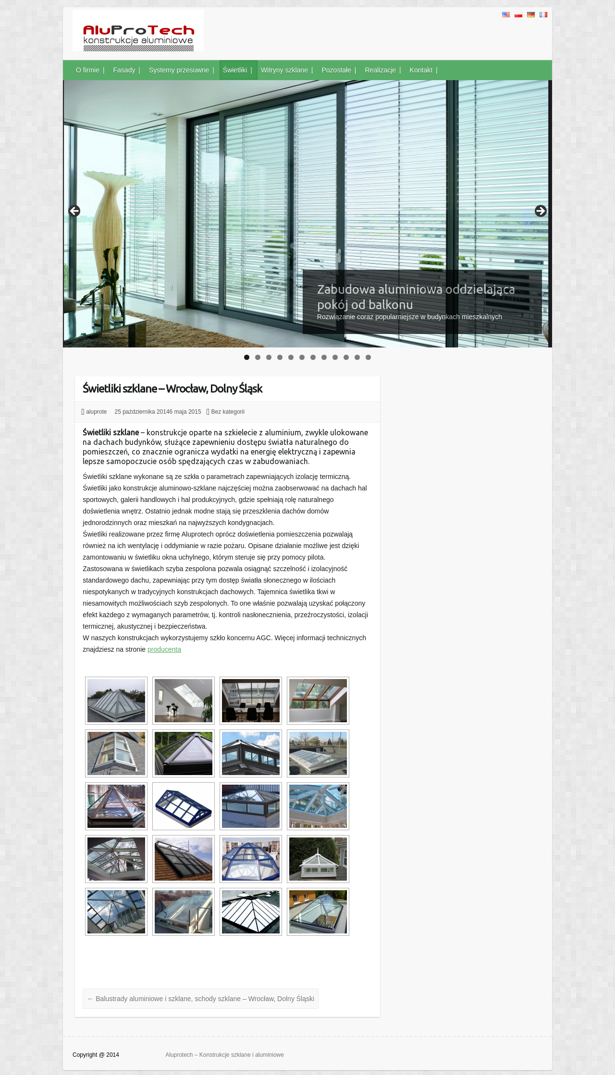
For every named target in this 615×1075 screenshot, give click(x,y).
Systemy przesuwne (179, 70)
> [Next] (540, 211)
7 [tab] (313, 357)
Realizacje (380, 70)
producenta (164, 649)
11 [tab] (358, 357)
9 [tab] (335, 357)
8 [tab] (324, 357)
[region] (307, 213)
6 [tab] (302, 357)
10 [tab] (346, 357)
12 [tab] (369, 357)
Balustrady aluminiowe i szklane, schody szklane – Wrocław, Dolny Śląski (200, 999)
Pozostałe (336, 70)
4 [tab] (280, 357)
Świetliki (235, 70)
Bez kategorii (228, 411)
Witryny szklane (284, 70)
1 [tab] (246, 357)
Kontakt (421, 70)
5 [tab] (291, 357)
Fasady (124, 70)
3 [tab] (268, 357)
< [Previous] (75, 211)
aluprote (96, 411)
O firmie (87, 70)
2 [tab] (257, 357)
